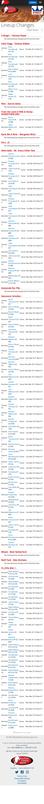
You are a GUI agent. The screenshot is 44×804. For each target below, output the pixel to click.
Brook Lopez (12, 482)
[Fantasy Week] (34, 30)
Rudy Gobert (12, 725)
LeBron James (13, 462)
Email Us (13, 768)
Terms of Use (22, 776)
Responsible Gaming (22, 778)
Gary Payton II (13, 181)
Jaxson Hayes (13, 602)
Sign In (33, 2)
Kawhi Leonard (13, 444)
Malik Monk (13, 500)
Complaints (22, 781)
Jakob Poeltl (12, 169)
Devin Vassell (13, 432)
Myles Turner (13, 89)
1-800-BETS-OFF (31, 748)
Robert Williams (14, 281)
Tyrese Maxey (13, 617)
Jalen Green (12, 256)
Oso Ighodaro (13, 592)
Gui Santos (13, 576)
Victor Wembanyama (13, 456)
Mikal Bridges (13, 276)
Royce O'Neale (13, 307)
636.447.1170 (29, 768)
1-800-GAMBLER (16, 748)
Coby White (12, 426)
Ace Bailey (12, 472)
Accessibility (22, 783)
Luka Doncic (13, 467)
